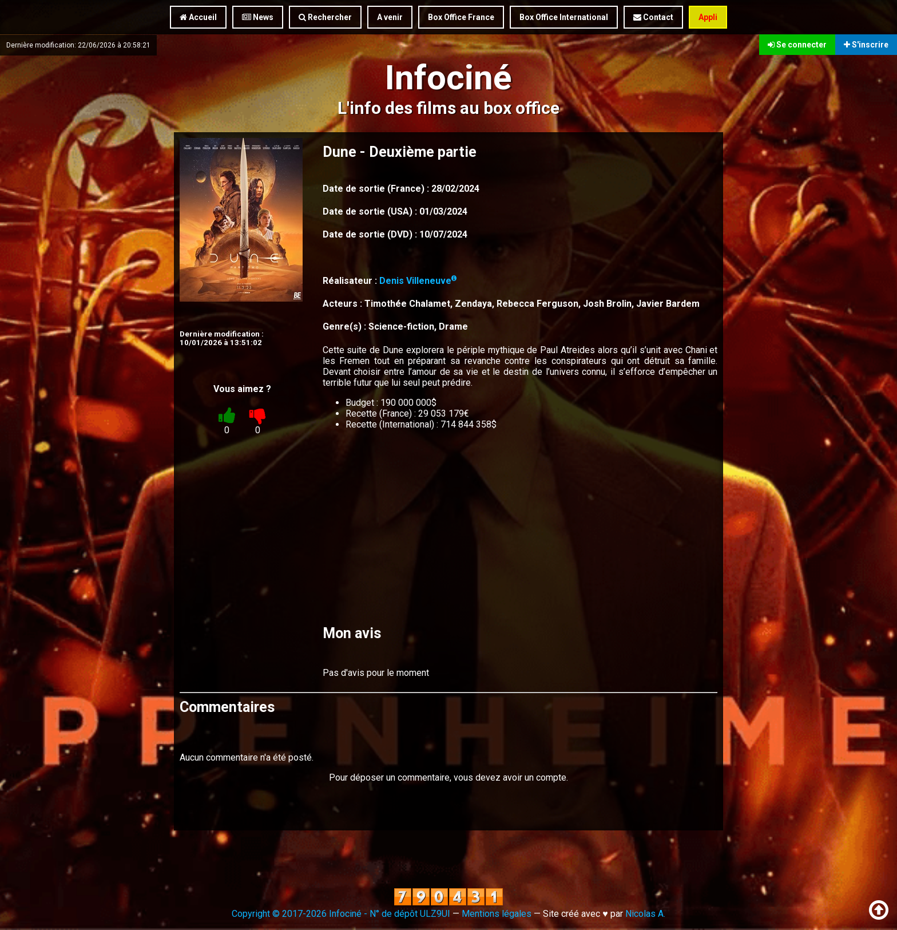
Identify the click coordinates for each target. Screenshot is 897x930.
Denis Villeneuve (418, 280)
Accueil (198, 17)
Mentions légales (496, 913)
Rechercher (325, 17)
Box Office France (461, 17)
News (257, 17)
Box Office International (563, 17)
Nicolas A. (645, 913)
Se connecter (797, 44)
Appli (707, 17)
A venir (390, 17)
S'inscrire (866, 44)
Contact (653, 17)
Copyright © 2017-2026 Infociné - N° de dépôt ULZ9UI (341, 913)
